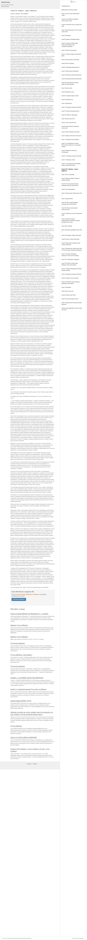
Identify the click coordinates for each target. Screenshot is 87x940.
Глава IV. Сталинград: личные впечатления (71, 155)
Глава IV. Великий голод (67, 99)
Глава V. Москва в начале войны (69, 50)
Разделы (35, 763)
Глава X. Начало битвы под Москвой (70, 71)
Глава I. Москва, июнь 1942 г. (68, 118)
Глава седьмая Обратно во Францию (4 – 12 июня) (29, 614)
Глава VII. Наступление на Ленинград (70, 59)
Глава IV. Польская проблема (68, 189)
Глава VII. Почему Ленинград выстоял (70, 111)
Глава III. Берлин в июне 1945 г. (69, 295)
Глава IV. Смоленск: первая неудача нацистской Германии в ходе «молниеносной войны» (70, 45)
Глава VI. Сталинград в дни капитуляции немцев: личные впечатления (17, 938)
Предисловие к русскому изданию (69, 9)
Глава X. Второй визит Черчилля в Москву (71, 274)
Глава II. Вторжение (66, 35)
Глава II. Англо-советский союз (69, 122)
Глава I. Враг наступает (67, 88)
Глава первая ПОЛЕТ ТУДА (20, 701)
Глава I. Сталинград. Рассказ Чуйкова (70, 139)
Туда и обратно (16, 726)
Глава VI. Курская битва (67, 198)
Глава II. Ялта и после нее (67, 291)
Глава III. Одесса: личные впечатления (70, 239)
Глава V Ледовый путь (67, 103)
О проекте (29, 763)
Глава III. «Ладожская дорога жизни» (70, 95)
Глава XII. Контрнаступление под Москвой (71, 78)
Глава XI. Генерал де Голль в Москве (70, 278)
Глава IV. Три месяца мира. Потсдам (70, 298)
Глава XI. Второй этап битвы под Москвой (71, 74)
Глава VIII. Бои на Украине (68, 63)
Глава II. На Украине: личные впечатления (71, 235)
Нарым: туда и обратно (19, 625)
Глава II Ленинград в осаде (68, 91)
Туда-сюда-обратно (17, 643)
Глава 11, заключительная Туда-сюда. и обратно (28, 689)
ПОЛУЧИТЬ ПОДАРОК (19, 599)
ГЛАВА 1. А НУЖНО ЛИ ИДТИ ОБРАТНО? (27, 678)
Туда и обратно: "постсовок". (21, 655)
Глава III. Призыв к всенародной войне (70, 39)
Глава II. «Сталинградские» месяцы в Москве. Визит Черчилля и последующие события (71, 145)
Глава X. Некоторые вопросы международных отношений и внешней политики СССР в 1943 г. (71, 220)
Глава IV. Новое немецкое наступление (70, 131)
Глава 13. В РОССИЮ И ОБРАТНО (23, 737)
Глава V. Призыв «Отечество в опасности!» (71, 135)
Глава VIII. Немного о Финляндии (69, 114)
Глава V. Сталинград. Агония (68, 159)
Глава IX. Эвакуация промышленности (70, 67)
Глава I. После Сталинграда (68, 174)
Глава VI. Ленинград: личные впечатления (71, 107)
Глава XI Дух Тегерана (67, 226)
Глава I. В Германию (66, 287)
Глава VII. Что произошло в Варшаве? (70, 259)
